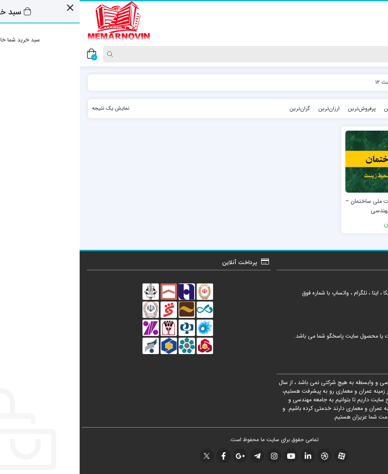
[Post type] (369, 54)
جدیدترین (350, 108)
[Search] (197, 54)
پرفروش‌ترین (282, 108)
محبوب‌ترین (317, 108)
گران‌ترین (220, 108)
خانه (371, 82)
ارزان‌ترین (249, 108)
